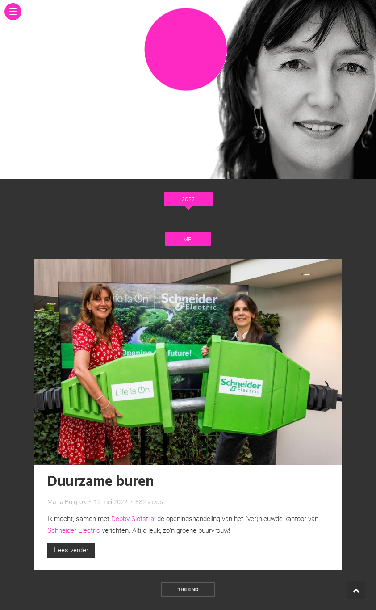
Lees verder (71, 549)
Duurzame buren (100, 482)
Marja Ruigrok (66, 501)
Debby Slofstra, (134, 518)
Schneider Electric (73, 530)
